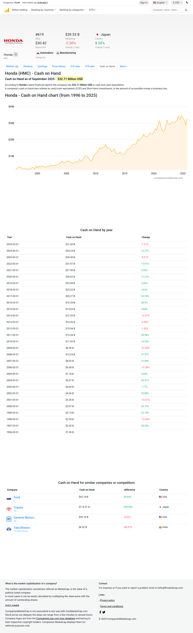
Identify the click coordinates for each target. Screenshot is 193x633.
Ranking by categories (71, 9)
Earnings (42, 66)
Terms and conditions (111, 606)
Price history (59, 66)
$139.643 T (43, 3)
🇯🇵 (103, 34)
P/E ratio (75, 66)
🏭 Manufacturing (66, 52)
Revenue (28, 66)
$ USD (176, 2)
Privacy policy (107, 600)
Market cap (12, 66)
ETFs (92, 9)
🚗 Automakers (44, 52)
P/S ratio (90, 66)
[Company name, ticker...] (169, 10)
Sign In (143, 2)
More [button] (122, 66)
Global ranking (19, 9)
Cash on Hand (107, 66)
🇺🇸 (159, 2)
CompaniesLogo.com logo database (55, 618)
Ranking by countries (42, 9)
